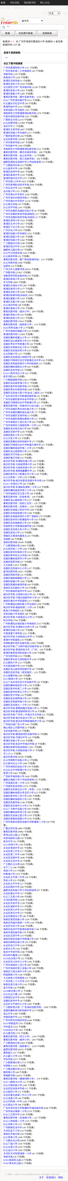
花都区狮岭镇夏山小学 (15, 337)
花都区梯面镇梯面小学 (15, 578)
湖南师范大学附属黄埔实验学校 (20, 113)
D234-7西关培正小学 (14, 373)
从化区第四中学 (11, 848)
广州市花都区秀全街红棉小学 (18, 409)
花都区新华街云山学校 (15, 555)
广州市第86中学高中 (14, 201)
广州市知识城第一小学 (15, 1111)
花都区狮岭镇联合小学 (15, 366)
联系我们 (51, 1177)
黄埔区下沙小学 (11, 227)
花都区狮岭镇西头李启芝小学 (18, 792)
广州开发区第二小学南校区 (17, 71)
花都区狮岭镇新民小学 (15, 799)
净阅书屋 (8, 1156)
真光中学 (8, 841)
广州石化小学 (10, 230)
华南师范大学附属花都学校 (17, 526)
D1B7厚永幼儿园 (12, 1163)
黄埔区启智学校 (11, 80)
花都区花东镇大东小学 (15, 529)
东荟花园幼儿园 (11, 838)
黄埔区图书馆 (10, 334)
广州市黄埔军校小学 (14, 67)
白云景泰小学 (10, 1137)
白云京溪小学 (10, 1147)
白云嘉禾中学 (10, 168)
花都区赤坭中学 (11, 431)
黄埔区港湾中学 (11, 171)
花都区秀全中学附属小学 (16, 344)
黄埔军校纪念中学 (13, 178)
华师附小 (8, 1065)
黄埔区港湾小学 (11, 220)
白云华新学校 (10, 262)
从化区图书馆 (10, 139)
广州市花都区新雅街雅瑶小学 (18, 418)
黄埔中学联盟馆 (11, 639)
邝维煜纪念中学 (11, 997)
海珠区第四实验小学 (14, 919)
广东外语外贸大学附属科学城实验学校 (23, 1108)
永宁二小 (8, 867)
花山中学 (8, 1013)
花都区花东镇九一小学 (15, 704)
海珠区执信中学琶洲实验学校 (18, 929)
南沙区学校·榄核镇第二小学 (18, 607)
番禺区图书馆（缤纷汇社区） (18, 503)
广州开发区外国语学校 (15, 197)
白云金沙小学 (10, 1150)
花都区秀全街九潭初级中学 (17, 659)
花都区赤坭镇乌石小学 (15, 347)
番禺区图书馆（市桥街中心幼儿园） (22, 405)
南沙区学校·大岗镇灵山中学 (18, 636)
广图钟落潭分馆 (11, 136)
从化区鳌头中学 (11, 893)
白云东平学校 (10, 207)
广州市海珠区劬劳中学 (15, 591)
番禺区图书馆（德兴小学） (17, 311)
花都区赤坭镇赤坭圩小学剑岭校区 (21, 363)
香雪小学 (8, 773)
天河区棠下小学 (11, 1130)
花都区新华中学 (11, 1000)
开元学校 (8, 282)
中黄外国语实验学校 (14, 116)
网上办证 (45, 2)
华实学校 (8, 1059)
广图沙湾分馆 (10, 828)
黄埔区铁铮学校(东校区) (16, 295)
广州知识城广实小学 (14, 724)
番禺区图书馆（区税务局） (17, 496)
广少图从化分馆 (11, 1140)
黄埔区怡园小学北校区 (15, 132)
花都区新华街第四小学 (15, 552)
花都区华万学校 (11, 454)
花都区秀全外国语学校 (15, 389)
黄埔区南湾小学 (11, 288)
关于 (41, 1177)
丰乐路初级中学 (11, 665)
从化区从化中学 (11, 861)
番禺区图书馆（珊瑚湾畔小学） (20, 1078)
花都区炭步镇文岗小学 (15, 428)
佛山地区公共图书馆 (14, 727)
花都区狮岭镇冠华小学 (15, 685)
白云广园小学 (10, 1143)
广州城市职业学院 (13, 786)
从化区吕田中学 (11, 935)
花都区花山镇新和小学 (15, 340)
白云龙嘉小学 (10, 1098)
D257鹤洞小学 (11, 678)
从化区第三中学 (11, 851)
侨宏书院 (8, 376)
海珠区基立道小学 (13, 984)
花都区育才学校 (11, 695)
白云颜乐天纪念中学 (14, 103)
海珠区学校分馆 (11, 1134)
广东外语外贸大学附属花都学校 (20, 396)
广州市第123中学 (12, 181)
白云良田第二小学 (13, 548)
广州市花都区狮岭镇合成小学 (18, 412)
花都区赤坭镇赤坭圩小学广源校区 (21, 516)
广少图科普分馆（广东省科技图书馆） (23, 1007)
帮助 (60, 1177)
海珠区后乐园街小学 (14, 587)
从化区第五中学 (11, 913)
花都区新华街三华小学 (15, 795)
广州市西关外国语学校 (15, 1020)
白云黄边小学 (10, 1104)
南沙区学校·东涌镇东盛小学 (18, 461)
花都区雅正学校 (11, 457)
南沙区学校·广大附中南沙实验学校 (21, 646)
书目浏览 (14, 2)
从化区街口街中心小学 (15, 961)
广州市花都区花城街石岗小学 (18, 210)
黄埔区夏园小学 (11, 298)
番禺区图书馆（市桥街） (16, 506)
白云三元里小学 (11, 896)
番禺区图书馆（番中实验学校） (20, 97)
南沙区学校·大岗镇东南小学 (18, 467)
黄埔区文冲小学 (11, 223)
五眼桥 (7, 539)
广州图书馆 (9, 272)
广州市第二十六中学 (14, 981)
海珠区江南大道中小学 (15, 971)
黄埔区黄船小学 (11, 93)
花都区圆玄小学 (11, 435)
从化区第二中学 (11, 854)
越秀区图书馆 (10, 1049)
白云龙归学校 (10, 305)
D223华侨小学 (11, 844)
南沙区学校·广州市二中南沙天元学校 (22, 714)
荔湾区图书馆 (10, 571)
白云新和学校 (10, 256)
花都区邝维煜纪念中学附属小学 (20, 402)
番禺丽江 (8, 1052)
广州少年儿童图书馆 (14, 269)
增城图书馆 (9, 1075)
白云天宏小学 (10, 438)
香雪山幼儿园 (10, 835)
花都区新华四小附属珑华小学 (18, 519)
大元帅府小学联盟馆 (14, 978)
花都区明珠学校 (11, 574)
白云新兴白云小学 (13, 763)
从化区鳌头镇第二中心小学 (17, 1095)
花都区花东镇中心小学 (15, 568)
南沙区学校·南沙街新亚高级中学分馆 (22, 480)
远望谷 (7, 266)
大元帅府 (8, 565)
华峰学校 (8, 74)
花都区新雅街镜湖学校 (15, 584)
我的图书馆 (30, 2)
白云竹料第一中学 (13, 1101)
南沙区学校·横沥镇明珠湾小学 (19, 711)
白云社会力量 (10, 994)
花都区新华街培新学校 (15, 386)
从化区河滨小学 (11, 926)
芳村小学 (8, 880)
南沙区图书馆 (10, 756)
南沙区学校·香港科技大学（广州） (21, 649)
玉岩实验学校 (10, 730)
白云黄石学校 (10, 204)
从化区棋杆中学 (11, 887)
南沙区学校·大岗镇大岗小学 (18, 594)
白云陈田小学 (10, 1091)
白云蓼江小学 (10, 1056)
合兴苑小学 (9, 191)
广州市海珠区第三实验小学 (17, 968)
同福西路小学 (10, 974)
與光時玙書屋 (10, 955)
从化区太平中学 (11, 883)
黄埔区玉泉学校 (11, 129)
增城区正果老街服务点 (15, 535)
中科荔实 (8, 1026)
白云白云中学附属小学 (15, 769)
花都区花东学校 (11, 370)
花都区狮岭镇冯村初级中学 (17, 1010)
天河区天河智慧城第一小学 (17, 1153)
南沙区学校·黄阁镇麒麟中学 (18, 470)
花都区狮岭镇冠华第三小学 (17, 490)
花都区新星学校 (11, 561)
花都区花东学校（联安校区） (18, 672)
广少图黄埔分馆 (11, 1062)
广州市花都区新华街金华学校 (18, 399)
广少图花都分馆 (11, 1069)
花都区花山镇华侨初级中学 (17, 669)
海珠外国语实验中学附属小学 (18, 939)
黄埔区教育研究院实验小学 (17, 652)
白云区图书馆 (10, 123)
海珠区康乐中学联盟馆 (15, 600)
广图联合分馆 (10, 119)
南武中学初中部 (11, 952)
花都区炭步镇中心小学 (15, 805)
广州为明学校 (10, 656)
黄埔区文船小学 (11, 301)
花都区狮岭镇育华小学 (15, 558)
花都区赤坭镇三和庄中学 (16, 509)
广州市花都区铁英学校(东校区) (19, 217)
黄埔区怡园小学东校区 (15, 233)
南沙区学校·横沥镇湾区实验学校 (20, 734)
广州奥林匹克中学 (13, 1127)
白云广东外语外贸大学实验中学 (20, 682)
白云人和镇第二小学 (14, 1121)
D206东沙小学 (11, 1030)
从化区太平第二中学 (14, 877)
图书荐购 (19, 8)
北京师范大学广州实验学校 (17, 87)
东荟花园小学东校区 (14, 613)
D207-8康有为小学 (13, 1082)
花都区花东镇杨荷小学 (15, 522)
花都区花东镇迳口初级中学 (17, 357)
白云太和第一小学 (13, 477)
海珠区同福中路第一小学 (16, 922)
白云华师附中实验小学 (15, 760)
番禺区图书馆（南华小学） (17, 1039)
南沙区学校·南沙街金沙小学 (18, 717)
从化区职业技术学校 (14, 1088)
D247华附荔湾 (11, 1023)
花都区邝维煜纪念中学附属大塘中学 (22, 444)
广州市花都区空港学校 (15, 415)
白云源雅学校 (10, 675)
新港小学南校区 (11, 610)
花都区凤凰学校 (11, 802)
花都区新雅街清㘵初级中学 (17, 441)
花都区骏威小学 (11, 581)
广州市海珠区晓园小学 (15, 331)
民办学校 (8, 620)
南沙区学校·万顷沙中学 (15, 737)
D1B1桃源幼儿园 (12, 1160)
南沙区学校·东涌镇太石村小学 (19, 626)
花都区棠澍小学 (11, 532)
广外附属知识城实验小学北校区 (20, 604)
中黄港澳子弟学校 (13, 633)
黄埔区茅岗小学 (11, 314)
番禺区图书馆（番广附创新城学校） (22, 259)
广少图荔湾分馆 (11, 165)
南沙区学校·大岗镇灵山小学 (18, 617)
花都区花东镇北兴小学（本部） (20, 789)
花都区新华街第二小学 (15, 688)
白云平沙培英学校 (13, 253)
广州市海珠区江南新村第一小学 (20, 425)
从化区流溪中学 (11, 857)
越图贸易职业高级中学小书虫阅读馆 (22, 162)
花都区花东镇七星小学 (15, 815)
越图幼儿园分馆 (11, 249)
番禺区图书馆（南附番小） (17, 1046)
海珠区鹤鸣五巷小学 (14, 942)
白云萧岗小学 (10, 662)
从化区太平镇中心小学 (15, 1004)
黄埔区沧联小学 (11, 292)
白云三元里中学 (11, 1114)
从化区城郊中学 (11, 906)
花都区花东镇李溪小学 (15, 383)
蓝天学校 (8, 987)
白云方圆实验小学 (13, 1085)
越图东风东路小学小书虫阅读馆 (20, 890)
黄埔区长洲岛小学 (13, 285)
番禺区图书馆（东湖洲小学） (18, 1117)
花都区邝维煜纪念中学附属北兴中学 (22, 360)
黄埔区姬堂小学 (11, 318)
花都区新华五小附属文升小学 (18, 474)
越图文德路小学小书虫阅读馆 (18, 779)
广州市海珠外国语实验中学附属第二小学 (24, 822)
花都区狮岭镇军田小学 (15, 812)
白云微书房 (9, 1033)
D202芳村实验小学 (13, 327)
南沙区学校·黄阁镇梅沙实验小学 (20, 708)
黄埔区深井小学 (11, 84)
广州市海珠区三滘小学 (15, 965)
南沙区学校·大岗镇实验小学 (18, 750)
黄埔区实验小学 (11, 740)
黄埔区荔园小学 (11, 236)
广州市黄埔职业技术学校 (16, 184)
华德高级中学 (10, 1017)
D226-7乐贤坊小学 (13, 483)
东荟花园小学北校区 (14, 110)
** (6, 57)
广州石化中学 (10, 188)
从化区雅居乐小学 (13, 916)
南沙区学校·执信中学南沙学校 (19, 743)
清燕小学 (8, 870)
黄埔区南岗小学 (11, 308)
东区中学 (8, 126)
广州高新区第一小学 (14, 782)
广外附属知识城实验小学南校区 (20, 623)
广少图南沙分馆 (11, 243)
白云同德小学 (10, 353)
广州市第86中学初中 (14, 194)
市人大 (7, 753)
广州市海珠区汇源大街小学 (17, 422)
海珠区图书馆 (10, 542)
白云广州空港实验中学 (15, 100)
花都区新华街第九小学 (15, 691)
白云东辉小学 (10, 1124)
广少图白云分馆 (11, 864)
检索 (3, 2)
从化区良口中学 (11, 945)
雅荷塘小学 (9, 1072)
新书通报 (5, 8)
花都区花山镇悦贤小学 (15, 500)
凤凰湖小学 (9, 77)
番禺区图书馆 (10, 831)
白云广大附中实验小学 (15, 809)
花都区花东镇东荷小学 (15, 350)
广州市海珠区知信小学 (15, 766)
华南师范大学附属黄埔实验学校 (20, 149)
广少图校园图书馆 (13, 379)
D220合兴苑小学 (12, 958)
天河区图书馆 (10, 900)
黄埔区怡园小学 (11, 240)
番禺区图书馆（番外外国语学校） (21, 152)
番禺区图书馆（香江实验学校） (20, 158)
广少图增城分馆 (11, 545)
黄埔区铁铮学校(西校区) (16, 747)
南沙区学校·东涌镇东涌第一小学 (20, 487)
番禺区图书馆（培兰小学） (17, 1036)
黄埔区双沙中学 (11, 246)
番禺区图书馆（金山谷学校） (18, 155)
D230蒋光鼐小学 (12, 991)
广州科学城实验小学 (14, 776)
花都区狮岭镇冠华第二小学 (17, 448)
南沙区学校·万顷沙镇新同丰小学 (20, 597)
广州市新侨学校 (11, 142)
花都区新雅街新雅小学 (15, 818)
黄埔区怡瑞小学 (11, 630)
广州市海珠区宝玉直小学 (16, 493)
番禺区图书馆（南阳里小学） (18, 324)
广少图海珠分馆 (11, 1043)
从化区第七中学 (11, 909)
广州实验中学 (10, 145)
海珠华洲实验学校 (13, 932)
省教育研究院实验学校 (15, 275)
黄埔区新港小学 (11, 279)
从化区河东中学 (11, 903)
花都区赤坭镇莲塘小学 (15, 513)
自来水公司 (9, 948)
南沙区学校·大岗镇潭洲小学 (18, 464)
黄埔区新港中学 (11, 175)
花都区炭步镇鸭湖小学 (15, 698)
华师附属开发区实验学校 (16, 643)
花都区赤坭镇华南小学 (15, 701)
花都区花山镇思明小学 (15, 451)
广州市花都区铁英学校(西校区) (19, 214)
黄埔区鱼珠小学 (11, 90)
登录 (65, 13)
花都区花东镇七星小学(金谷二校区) (22, 392)
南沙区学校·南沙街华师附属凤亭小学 (22, 721)
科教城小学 (9, 874)
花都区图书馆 (10, 321)
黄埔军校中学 (10, 106)
